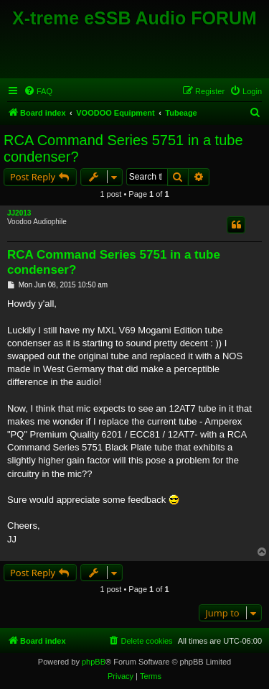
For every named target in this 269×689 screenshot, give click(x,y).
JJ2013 (19, 213)
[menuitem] (38, 91)
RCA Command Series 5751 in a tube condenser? (123, 148)
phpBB (93, 661)
